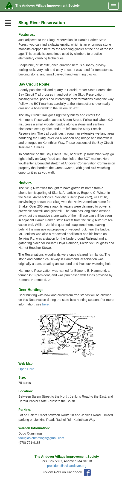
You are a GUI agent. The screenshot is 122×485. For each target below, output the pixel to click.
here (45, 304)
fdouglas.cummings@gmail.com (41, 438)
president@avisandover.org (67, 466)
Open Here (26, 369)
